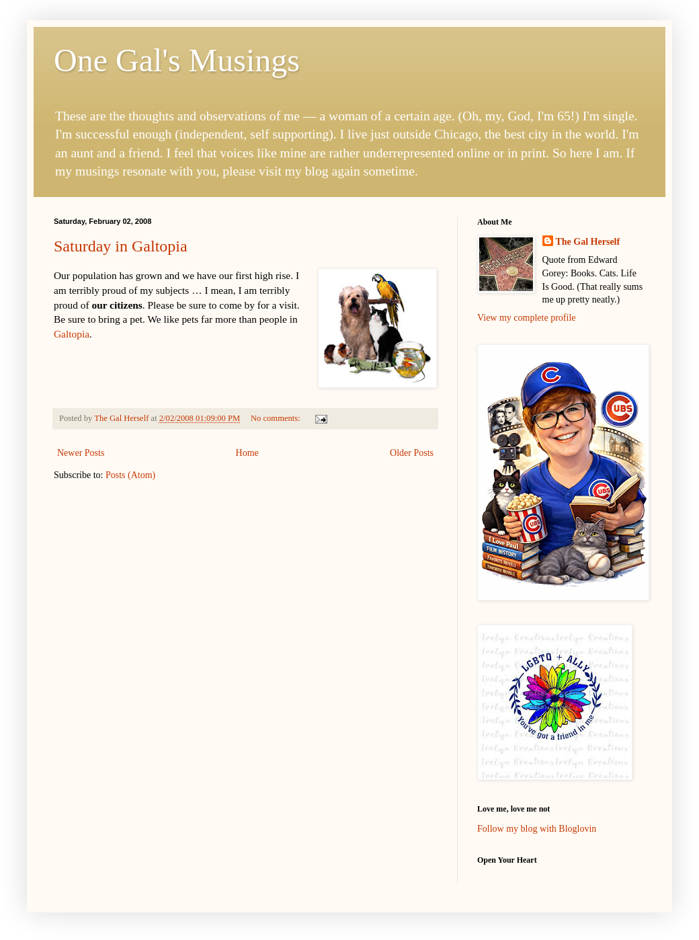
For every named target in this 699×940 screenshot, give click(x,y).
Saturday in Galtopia (121, 246)
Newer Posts (80, 453)
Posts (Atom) (130, 475)
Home (247, 453)
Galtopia (71, 334)
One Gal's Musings (177, 60)
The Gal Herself (588, 242)
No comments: (276, 418)
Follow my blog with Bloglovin (536, 829)
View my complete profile (526, 318)
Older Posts (412, 453)
